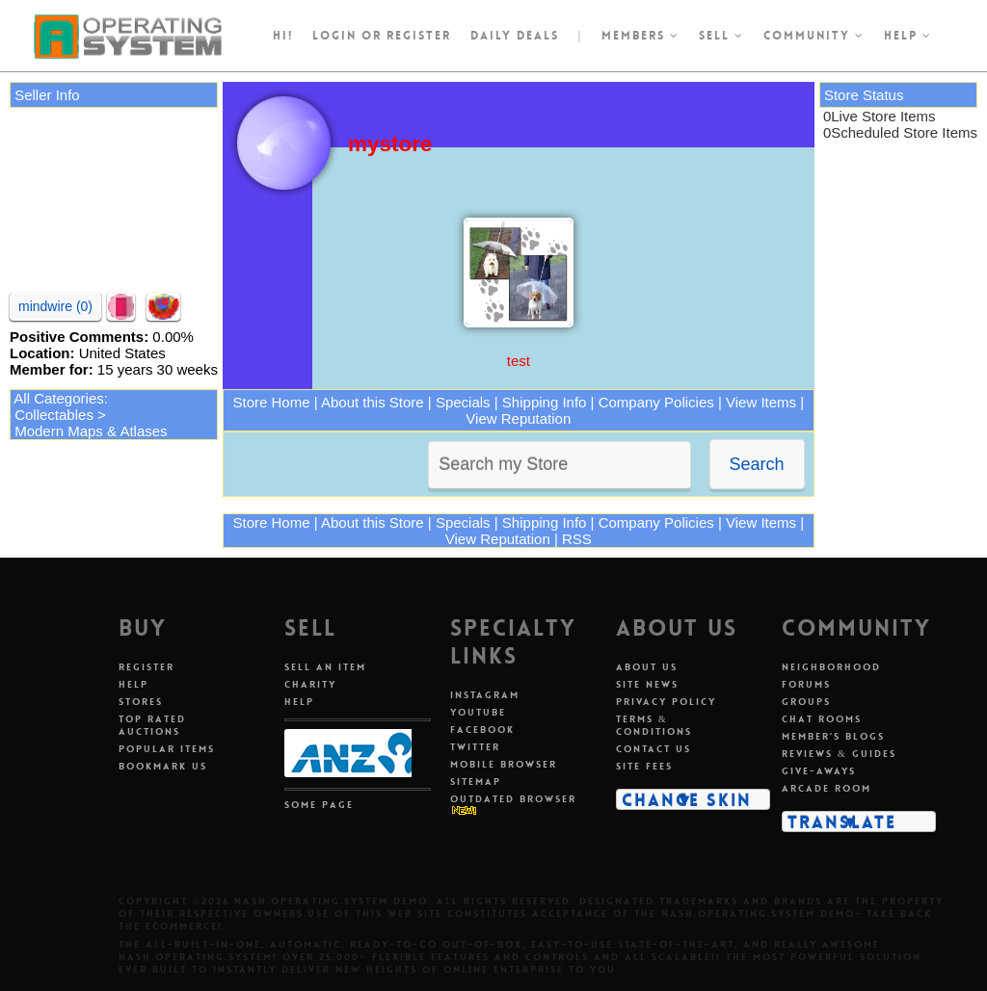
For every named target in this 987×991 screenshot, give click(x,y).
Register (146, 667)
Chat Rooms (822, 719)
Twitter (475, 747)
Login (334, 35)
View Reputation (518, 418)
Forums (806, 684)
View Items (761, 402)
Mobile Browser (503, 764)
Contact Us (653, 749)
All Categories (58, 398)
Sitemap (475, 781)
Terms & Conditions (654, 725)
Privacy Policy (666, 701)
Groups (806, 701)
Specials (463, 402)
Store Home (271, 402)
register (419, 35)
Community (814, 35)
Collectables (53, 414)
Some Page (319, 804)
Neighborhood (831, 667)
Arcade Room (826, 788)
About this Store (372, 402)
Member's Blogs (833, 736)
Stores (141, 701)
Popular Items (167, 749)
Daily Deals (514, 35)
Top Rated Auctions (152, 725)
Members (640, 35)
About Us (647, 667)
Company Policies (656, 402)
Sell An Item (325, 667)
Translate (841, 821)
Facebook (482, 729)
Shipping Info (544, 402)
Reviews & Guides (839, 753)
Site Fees (644, 766)
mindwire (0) (55, 306)
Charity (310, 684)
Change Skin (687, 799)
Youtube (478, 712)
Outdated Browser (513, 799)
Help (908, 35)
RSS (577, 539)
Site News (647, 684)
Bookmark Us (163, 766)
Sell (721, 35)
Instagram (485, 695)
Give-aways (819, 771)
